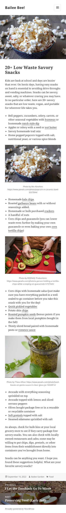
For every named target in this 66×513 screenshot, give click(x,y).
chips (25, 310)
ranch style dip (30, 123)
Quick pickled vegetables (22, 306)
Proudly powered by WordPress (19, 508)
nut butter (51, 127)
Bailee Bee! (15, 7)
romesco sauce (26, 329)
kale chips (28, 199)
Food (51, 476)
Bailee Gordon (37, 476)
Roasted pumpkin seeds (22, 314)
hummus (50, 119)
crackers (49, 211)
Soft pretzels (15, 415)
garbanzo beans (27, 203)
